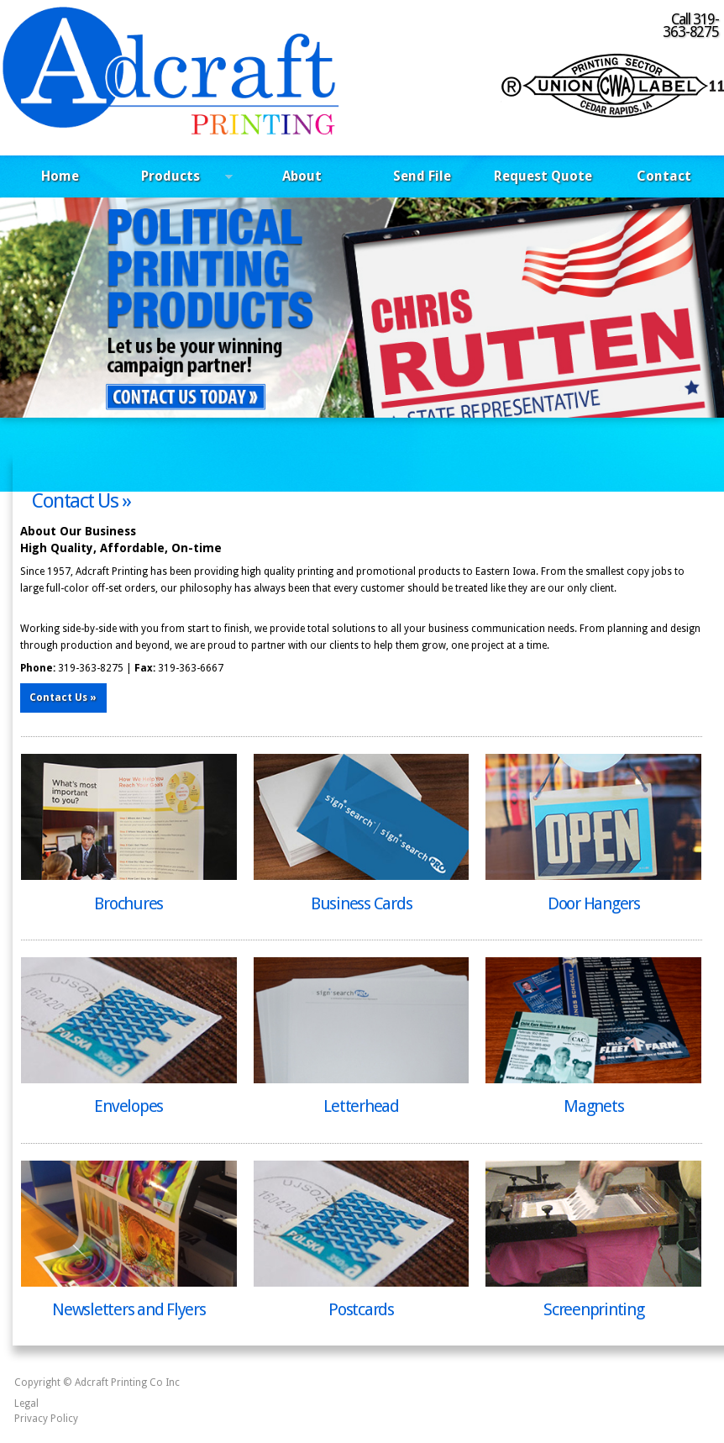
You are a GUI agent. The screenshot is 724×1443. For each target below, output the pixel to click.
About (302, 176)
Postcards (361, 1309)
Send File (422, 176)
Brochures (128, 903)
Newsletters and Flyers (129, 1309)
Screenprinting (593, 1309)
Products (177, 178)
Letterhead (361, 1106)
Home (60, 176)
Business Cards (361, 903)
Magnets (593, 1106)
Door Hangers (594, 903)
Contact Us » (81, 501)
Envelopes (128, 1106)
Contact (664, 176)
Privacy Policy (46, 1419)
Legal (26, 1403)
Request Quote (543, 176)
